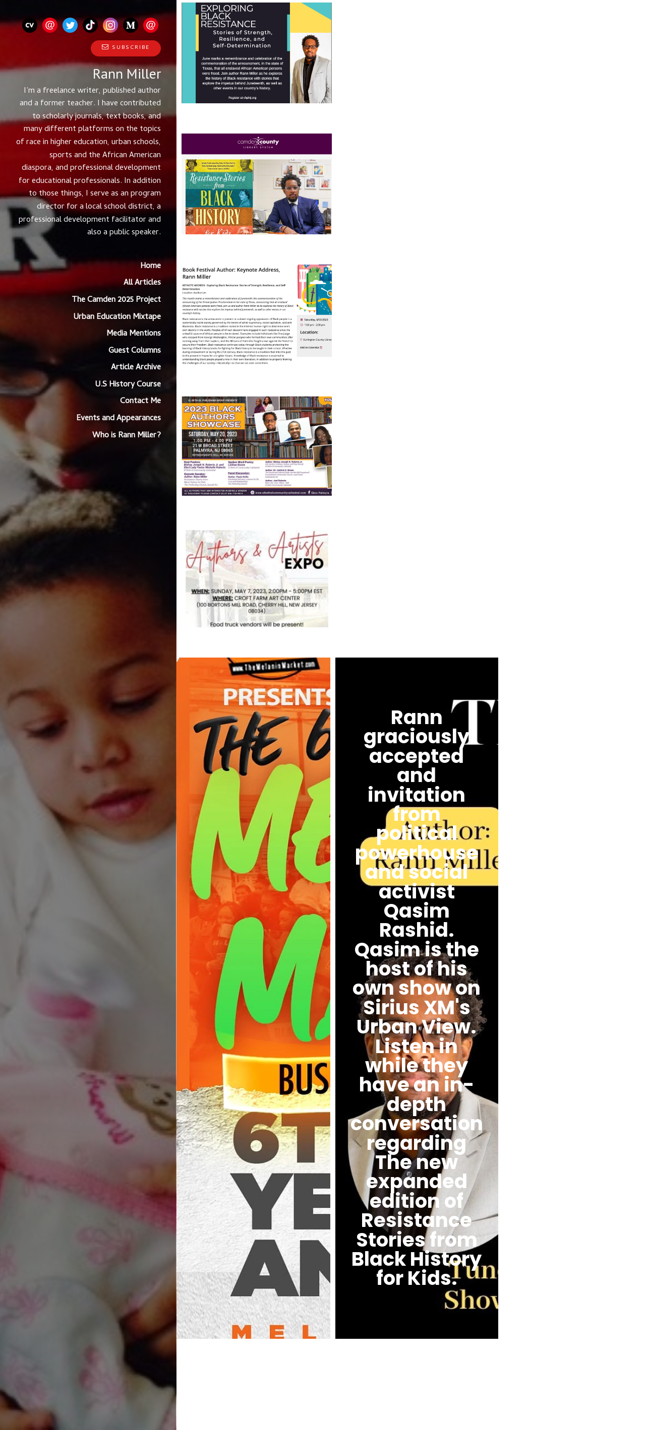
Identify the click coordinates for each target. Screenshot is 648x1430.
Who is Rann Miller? (126, 435)
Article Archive (136, 367)
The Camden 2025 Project (116, 300)
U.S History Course (128, 385)
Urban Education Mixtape (117, 317)
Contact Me (140, 401)
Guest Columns (134, 351)
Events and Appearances (118, 418)
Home (150, 266)
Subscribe (126, 47)
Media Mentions (133, 334)
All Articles (142, 283)
